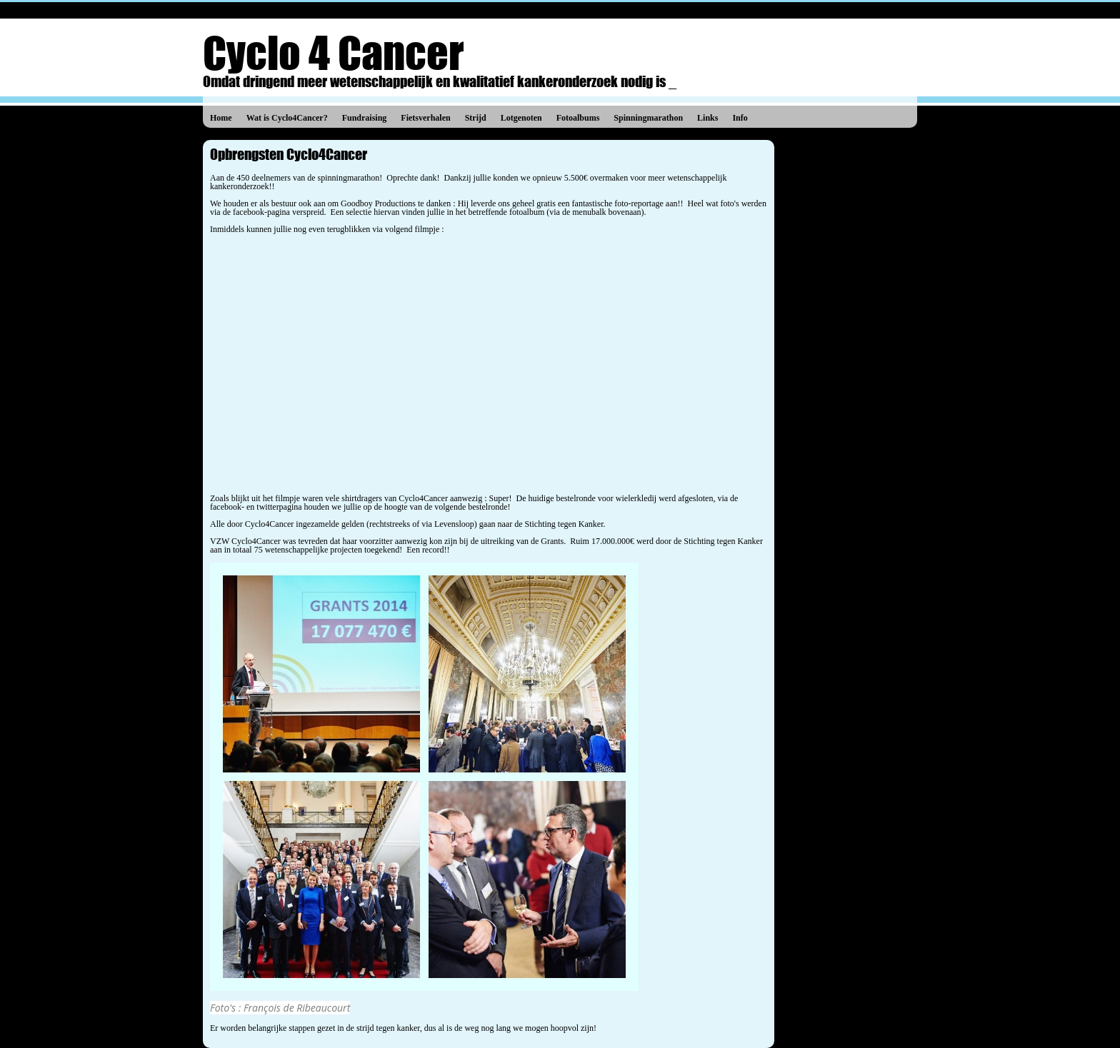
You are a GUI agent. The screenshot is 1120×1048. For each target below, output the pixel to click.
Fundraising (364, 118)
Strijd (475, 118)
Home (221, 118)
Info (739, 118)
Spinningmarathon (648, 118)
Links (707, 118)
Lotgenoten (521, 118)
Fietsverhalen (425, 118)
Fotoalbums (578, 118)
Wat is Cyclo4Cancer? (287, 118)
